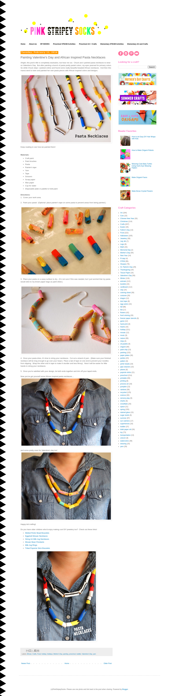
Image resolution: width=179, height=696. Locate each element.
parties (122, 358)
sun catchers (125, 421)
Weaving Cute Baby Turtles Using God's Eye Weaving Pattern (142, 166)
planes (122, 370)
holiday (44, 654)
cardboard (124, 287)
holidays (50, 654)
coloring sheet (125, 293)
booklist (123, 284)
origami (123, 347)
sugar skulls (124, 415)
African (29, 654)
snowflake (124, 404)
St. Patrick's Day (126, 267)
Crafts (34, 654)
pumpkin (123, 387)
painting (65, 654)
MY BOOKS (45, 44)
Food (39, 654)
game (122, 321)
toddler (78, 654)
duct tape (123, 301)
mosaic (123, 333)
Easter (122, 227)
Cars (122, 216)
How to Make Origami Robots (143, 150)
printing (123, 381)
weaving (123, 444)
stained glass (125, 412)
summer (123, 418)
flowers (123, 313)
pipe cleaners (125, 367)
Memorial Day (125, 250)
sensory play (125, 398)
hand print (124, 324)
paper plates (124, 355)
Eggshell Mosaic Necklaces (36, 536)
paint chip (123, 350)
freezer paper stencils (128, 318)
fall (121, 307)
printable (123, 378)
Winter (122, 278)
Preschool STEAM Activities (64, 44)
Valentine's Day (87, 654)
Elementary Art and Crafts (137, 44)
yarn (94, 654)
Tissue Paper (125, 273)
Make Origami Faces (139, 177)
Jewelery (123, 238)
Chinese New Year (127, 218)
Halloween (124, 236)
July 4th (123, 241)
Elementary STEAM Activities (112, 44)
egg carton (124, 304)
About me (33, 44)
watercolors (124, 441)
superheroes (125, 424)
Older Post (108, 663)
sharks (122, 401)
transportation (125, 435)
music (122, 335)
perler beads (125, 364)
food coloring (125, 315)
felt (121, 310)
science (123, 395)
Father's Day (125, 230)
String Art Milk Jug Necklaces (37, 539)
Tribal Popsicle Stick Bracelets (37, 548)
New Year (123, 256)
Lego (122, 244)
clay (121, 290)
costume (123, 295)
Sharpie (123, 264)
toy (121, 432)
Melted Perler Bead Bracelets (37, 533)
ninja (122, 341)
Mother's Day (57, 654)
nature (122, 338)
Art (121, 213)
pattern (122, 361)
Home (23, 44)
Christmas (124, 221)
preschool (72, 654)
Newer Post (25, 663)
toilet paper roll (125, 429)
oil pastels (124, 344)
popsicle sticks (125, 372)
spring (122, 409)
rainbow (123, 390)
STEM (122, 261)
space (122, 407)
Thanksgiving (125, 270)
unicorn (123, 438)
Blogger (125, 689)
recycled (123, 392)
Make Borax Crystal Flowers (142, 191)
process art (124, 384)
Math (122, 247)
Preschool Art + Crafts (88, 44)
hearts (122, 327)
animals (123, 281)
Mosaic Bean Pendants (34, 542)
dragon (122, 298)
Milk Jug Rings (31, 545)
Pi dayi (122, 258)
